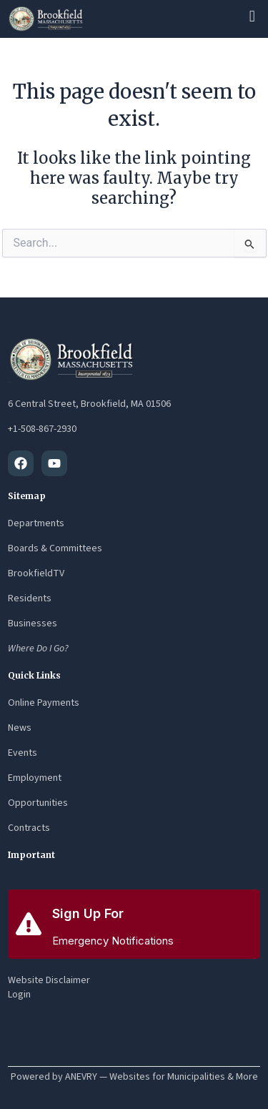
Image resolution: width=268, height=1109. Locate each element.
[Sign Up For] (28, 924)
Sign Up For (88, 913)
